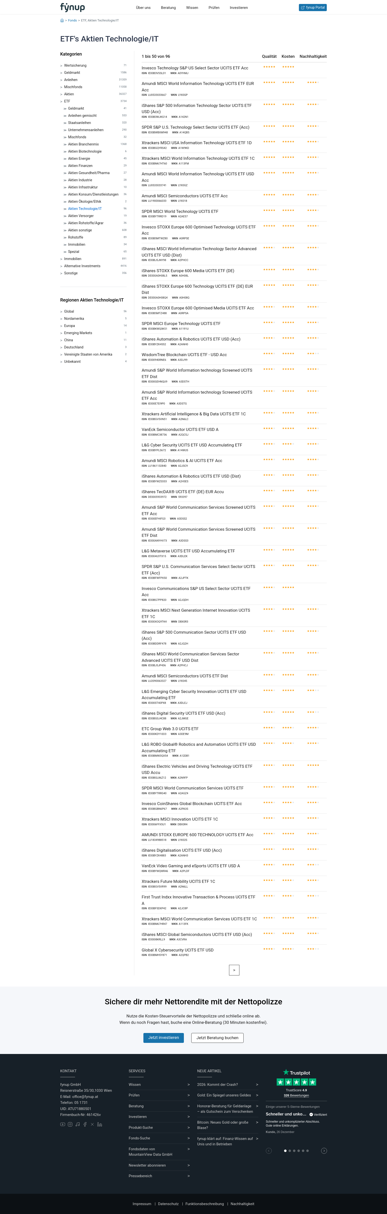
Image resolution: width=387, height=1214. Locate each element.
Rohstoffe (97, 237)
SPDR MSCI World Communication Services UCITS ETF (193, 788)
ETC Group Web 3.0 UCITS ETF (170, 728)
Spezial (97, 251)
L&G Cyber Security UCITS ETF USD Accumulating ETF (192, 445)
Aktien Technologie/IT (97, 208)
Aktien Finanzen (97, 165)
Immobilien (97, 244)
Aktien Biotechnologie (97, 151)
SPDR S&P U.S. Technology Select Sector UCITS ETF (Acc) (196, 127)
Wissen (192, 7)
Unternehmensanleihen (97, 130)
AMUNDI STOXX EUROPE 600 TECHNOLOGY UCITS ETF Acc (197, 834)
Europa (95, 325)
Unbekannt (95, 361)
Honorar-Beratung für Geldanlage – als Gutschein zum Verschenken (225, 1109)
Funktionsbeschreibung (204, 1204)
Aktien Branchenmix (97, 144)
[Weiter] (234, 970)
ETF (95, 101)
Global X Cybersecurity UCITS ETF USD (177, 950)
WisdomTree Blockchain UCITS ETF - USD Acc (184, 354)
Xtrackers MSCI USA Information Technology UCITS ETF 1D (197, 142)
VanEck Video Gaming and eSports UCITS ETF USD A (191, 865)
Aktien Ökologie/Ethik (97, 201)
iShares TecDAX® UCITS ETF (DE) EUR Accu (183, 491)
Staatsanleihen (97, 122)
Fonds (72, 20)
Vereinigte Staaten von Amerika (95, 354)
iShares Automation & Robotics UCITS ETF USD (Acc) (191, 339)
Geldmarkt (95, 72)
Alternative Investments (95, 266)
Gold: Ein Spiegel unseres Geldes (224, 1095)
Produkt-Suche (141, 1127)
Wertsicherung (95, 65)
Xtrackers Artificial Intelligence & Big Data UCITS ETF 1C (194, 413)
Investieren (239, 7)
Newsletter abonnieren (147, 1165)
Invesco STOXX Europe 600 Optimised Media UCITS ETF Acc (198, 307)
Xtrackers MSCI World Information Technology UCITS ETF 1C (198, 158)
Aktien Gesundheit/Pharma (97, 173)
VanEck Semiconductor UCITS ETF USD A (180, 429)
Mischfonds (95, 87)
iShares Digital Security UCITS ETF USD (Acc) (183, 713)
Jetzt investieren (163, 1037)
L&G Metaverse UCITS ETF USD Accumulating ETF (188, 550)
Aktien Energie (97, 158)
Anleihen (95, 79)
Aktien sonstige (97, 230)
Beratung (168, 7)
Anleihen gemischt (97, 115)
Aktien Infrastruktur (97, 187)
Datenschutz (168, 1204)
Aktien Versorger (97, 216)
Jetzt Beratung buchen (217, 1037)
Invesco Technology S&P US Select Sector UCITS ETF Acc (195, 67)
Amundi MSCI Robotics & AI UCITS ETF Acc (182, 460)
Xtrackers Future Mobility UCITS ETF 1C (178, 881)
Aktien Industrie (97, 180)
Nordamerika (95, 318)
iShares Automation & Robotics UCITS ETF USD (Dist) (191, 476)
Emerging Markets (95, 333)
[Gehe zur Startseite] (72, 7)
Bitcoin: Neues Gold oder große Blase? (222, 1125)
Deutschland (95, 347)
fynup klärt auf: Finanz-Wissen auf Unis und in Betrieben (225, 1141)
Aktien (95, 94)
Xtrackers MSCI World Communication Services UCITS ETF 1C (199, 918)
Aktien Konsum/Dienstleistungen (97, 194)
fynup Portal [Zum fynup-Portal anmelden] (313, 7)
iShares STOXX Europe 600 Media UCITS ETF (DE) (188, 270)
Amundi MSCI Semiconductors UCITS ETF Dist (185, 675)
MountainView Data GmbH (151, 1154)
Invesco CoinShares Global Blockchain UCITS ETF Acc (192, 803)
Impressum (142, 1204)
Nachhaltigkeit (242, 1204)
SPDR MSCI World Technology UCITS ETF (180, 211)
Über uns (143, 7)
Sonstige (95, 273)
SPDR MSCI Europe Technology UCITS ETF (181, 323)
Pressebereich (140, 1176)
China (95, 340)
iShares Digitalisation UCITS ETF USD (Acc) (182, 850)
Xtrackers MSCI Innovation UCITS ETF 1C (180, 819)
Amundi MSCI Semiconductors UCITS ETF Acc (185, 195)
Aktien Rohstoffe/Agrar (97, 223)
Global (95, 311)
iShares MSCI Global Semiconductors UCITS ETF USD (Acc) (197, 934)
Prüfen (214, 7)
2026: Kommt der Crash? (217, 1084)
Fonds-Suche (139, 1138)
